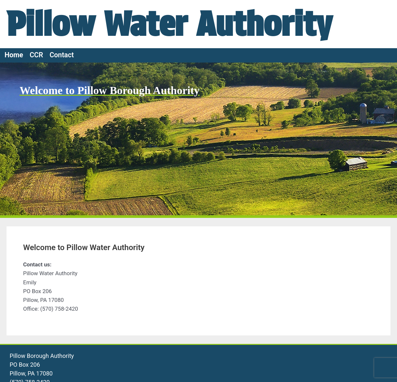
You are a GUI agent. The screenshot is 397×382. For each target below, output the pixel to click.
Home (14, 55)
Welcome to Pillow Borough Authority (110, 90)
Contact (62, 55)
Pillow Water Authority (169, 24)
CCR (36, 55)
